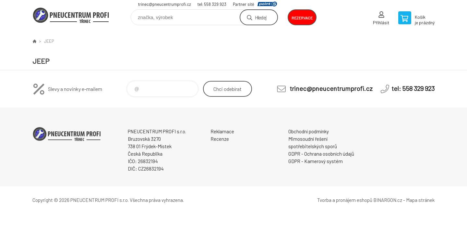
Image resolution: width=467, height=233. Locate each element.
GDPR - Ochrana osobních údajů (321, 154)
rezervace (302, 18)
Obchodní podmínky (308, 131)
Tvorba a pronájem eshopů (344, 200)
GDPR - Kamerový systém (315, 161)
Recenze (219, 139)
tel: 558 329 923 (212, 4)
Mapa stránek (420, 200)
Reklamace (222, 131)
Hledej (261, 17)
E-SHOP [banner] (71, 15)
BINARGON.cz (387, 200)
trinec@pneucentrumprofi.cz (164, 4)
